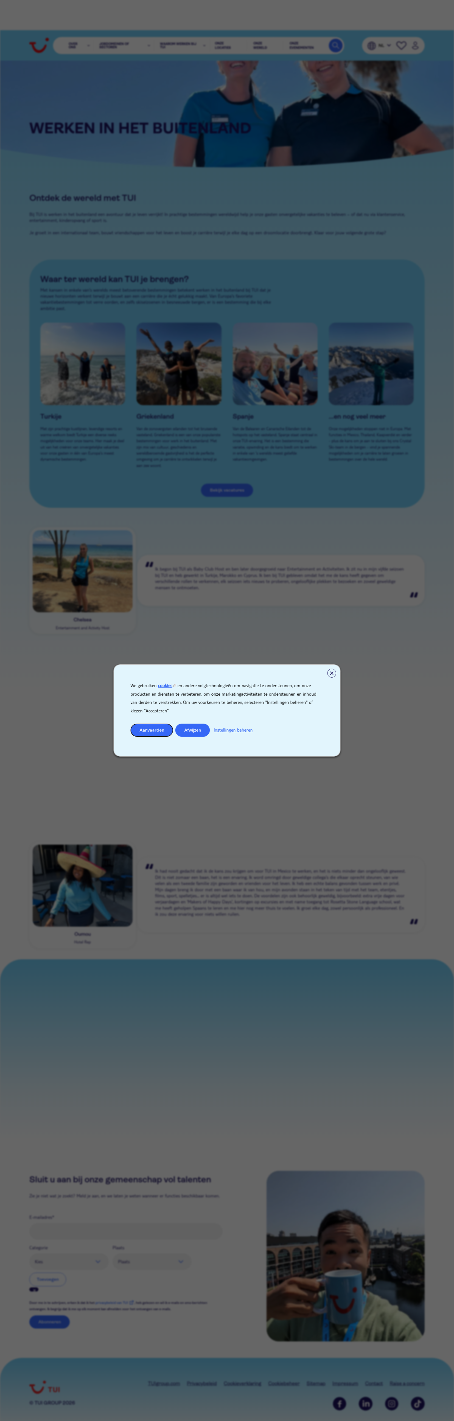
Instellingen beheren (233, 730)
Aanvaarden (152, 730)
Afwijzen (192, 730)
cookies (165, 685)
